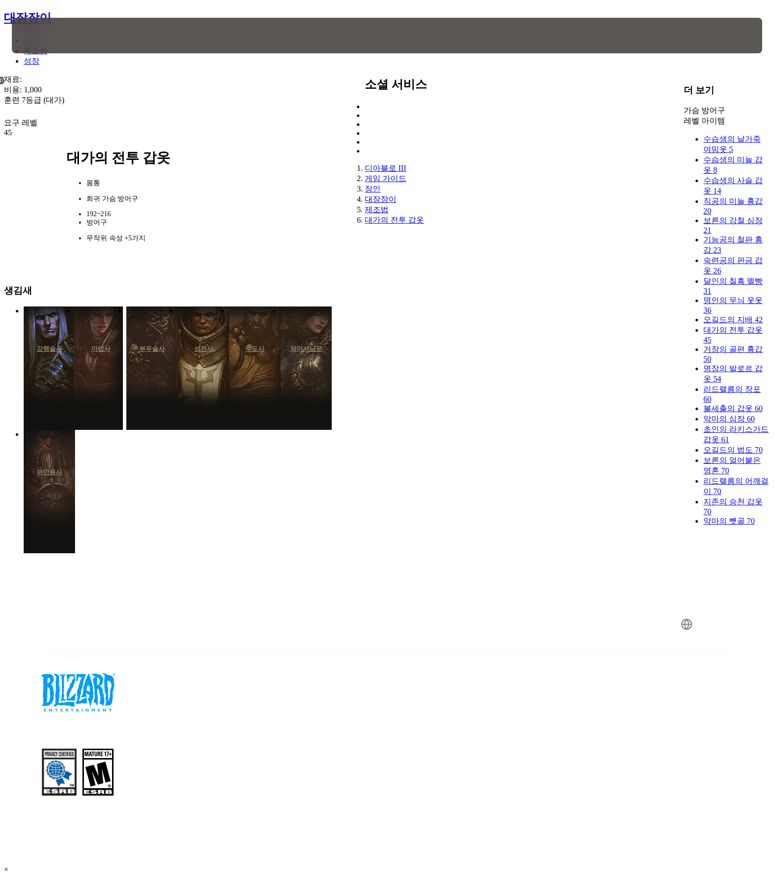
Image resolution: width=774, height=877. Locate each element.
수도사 (255, 348)
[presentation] (48, 35)
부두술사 (152, 348)
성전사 (203, 348)
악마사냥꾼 (306, 348)
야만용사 (49, 472)
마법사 (101, 348)
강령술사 (49, 348)
